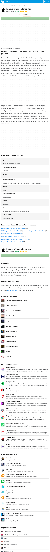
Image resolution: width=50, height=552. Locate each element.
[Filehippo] (5, 1)
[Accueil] (2, 6)
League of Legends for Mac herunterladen (13, 228)
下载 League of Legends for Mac (10, 231)
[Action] (12, 6)
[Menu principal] (48, 1)
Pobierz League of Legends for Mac (11, 233)
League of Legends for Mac (18, 9)
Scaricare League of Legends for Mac (34, 231)
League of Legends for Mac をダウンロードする (15, 239)
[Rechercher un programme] (45, 1)
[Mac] (5, 6)
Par (10, 11)
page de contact (12, 290)
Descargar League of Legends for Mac (12, 236)
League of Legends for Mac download (12, 242)
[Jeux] (8, 6)
